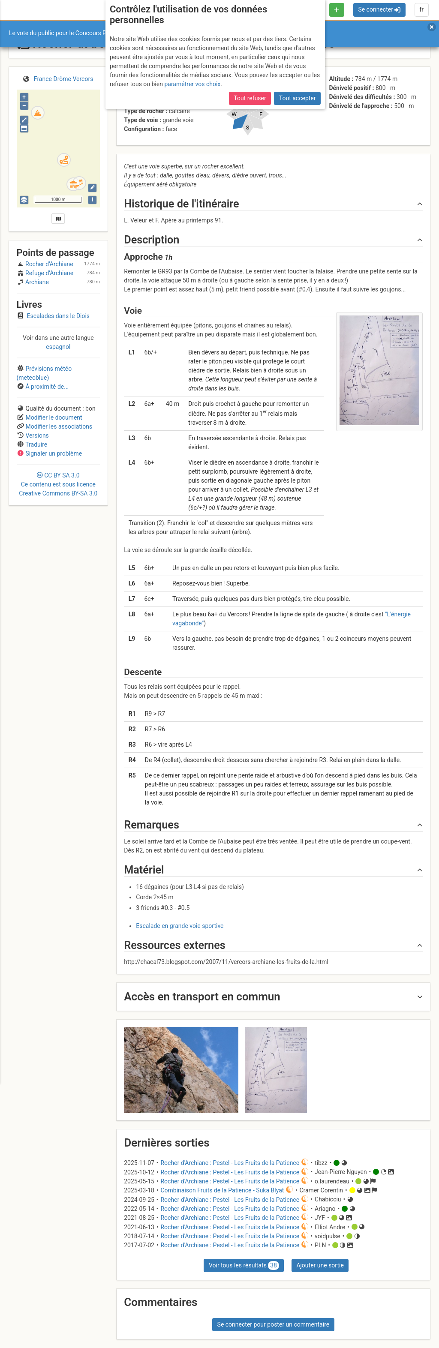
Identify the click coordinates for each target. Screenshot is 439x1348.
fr (421, 9)
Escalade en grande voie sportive (179, 925)
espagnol (58, 346)
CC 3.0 (58, 484)
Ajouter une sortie (319, 1265)
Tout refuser (250, 98)
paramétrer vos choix (192, 84)
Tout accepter (297, 98)
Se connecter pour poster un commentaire (273, 1324)
